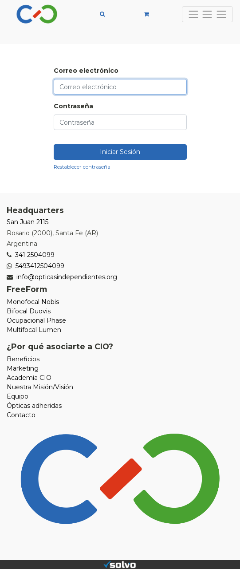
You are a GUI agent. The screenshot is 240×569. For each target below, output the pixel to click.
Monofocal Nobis (33, 302)
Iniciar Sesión (120, 152)
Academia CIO (29, 378)
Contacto (21, 415)
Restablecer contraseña (82, 167)
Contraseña (73, 106)
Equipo (17, 396)
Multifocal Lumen (34, 330)
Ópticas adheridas (34, 406)
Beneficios (23, 359)
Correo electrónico (86, 71)
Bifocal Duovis (29, 311)
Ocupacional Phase (36, 320)
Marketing (23, 368)
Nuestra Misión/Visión (40, 387)
